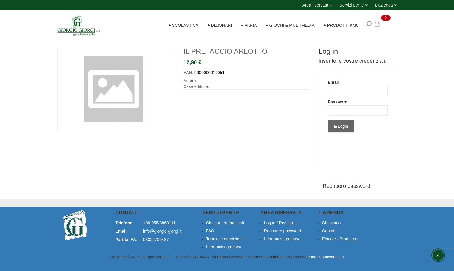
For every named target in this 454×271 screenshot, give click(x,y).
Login (341, 126)
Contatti (329, 231)
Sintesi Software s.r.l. (327, 257)
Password (337, 102)
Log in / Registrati (280, 222)
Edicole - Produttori (340, 239)
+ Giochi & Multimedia (290, 25)
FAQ (210, 231)
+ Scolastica (184, 25)
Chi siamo (331, 222)
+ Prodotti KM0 (341, 25)
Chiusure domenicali (225, 222)
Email (333, 82)
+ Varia (249, 25)
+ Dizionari (219, 25)
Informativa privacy (281, 239)
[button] (317, 5)
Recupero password (346, 186)
